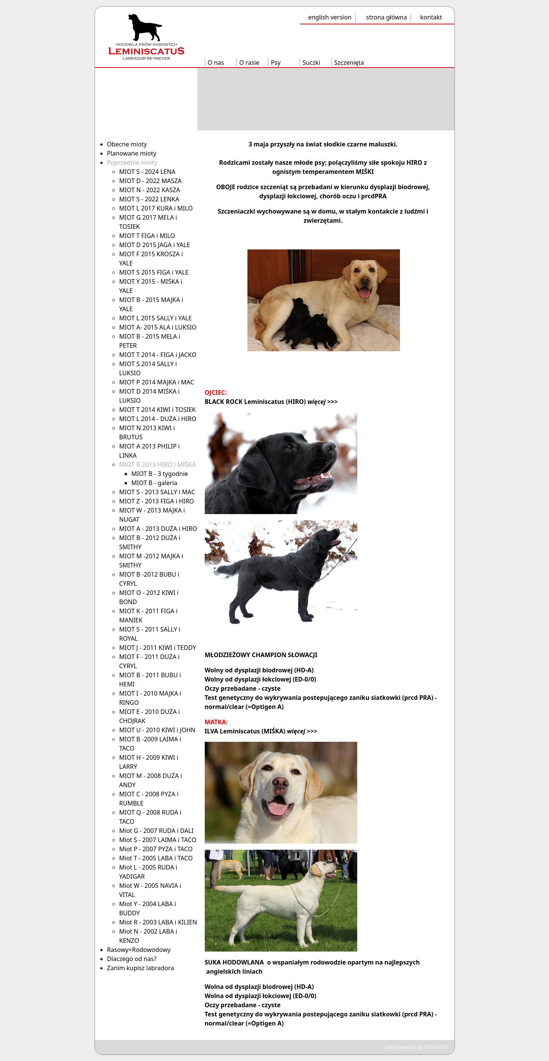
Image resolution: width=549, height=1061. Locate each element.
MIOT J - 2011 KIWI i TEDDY (157, 647)
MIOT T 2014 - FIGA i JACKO (158, 354)
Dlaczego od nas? (132, 959)
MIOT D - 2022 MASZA (150, 181)
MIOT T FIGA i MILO (147, 235)
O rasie (249, 62)
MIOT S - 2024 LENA (147, 171)
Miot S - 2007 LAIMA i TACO (157, 840)
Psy (276, 62)
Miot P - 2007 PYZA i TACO (156, 849)
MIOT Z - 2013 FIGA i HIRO (156, 501)
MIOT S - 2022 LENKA (149, 199)
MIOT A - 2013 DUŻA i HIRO (158, 528)
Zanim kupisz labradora (140, 968)
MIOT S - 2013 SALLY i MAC (157, 492)
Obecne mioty (127, 144)
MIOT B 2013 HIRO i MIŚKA (157, 464)
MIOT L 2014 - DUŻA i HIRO (158, 419)
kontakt (431, 17)
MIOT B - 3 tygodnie (160, 473)
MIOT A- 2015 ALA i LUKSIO (158, 327)
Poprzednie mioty (132, 162)
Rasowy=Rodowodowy (139, 949)
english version (330, 17)
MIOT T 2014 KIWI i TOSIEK (157, 409)
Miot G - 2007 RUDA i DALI (156, 830)
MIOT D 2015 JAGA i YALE (154, 245)
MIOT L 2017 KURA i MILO (156, 208)
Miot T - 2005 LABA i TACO (156, 858)
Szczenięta (349, 62)
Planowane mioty (131, 153)
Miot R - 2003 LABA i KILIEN (158, 922)
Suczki (312, 62)
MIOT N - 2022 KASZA (149, 190)
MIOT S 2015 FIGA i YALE (154, 272)
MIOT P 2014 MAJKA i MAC (156, 382)
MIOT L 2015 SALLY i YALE (155, 318)
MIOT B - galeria (155, 483)
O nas (216, 62)
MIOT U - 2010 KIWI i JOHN (157, 730)
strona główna (386, 17)
